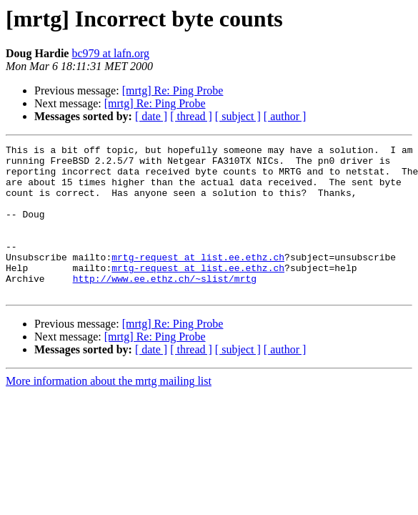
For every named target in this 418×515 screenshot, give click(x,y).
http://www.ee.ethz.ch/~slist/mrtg (165, 306)
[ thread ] (191, 116)
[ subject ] (238, 116)
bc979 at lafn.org (110, 53)
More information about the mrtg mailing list (109, 411)
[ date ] (151, 116)
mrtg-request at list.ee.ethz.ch (197, 280)
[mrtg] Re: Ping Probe (173, 90)
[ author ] (285, 116)
